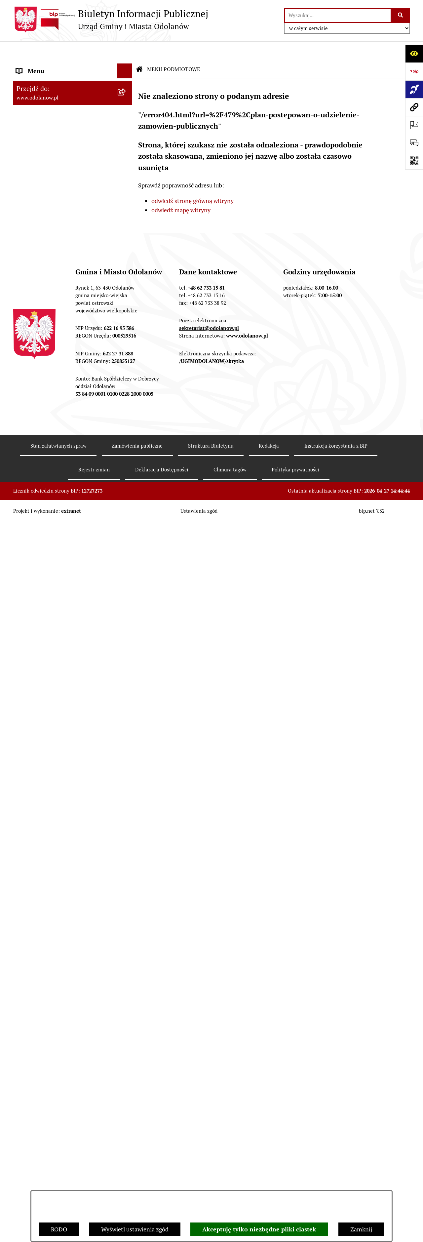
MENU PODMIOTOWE (45, 66)
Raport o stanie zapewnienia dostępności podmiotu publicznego (62, 835)
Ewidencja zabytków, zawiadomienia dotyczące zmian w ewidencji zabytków (63, 888)
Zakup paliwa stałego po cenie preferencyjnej (55, 859)
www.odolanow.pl (247, 1140)
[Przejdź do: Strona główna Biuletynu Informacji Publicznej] (139, 49)
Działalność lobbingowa (47, 200)
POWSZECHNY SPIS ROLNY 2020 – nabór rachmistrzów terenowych (62, 960)
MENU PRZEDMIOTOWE (48, 215)
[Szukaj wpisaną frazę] (401, 15)
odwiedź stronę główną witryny (192, 181)
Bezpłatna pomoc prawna (49, 926)
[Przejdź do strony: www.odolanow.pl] (414, 107)
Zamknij (361, 1229)
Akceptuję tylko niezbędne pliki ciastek (259, 1229)
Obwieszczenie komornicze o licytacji (65, 911)
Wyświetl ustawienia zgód (135, 1229)
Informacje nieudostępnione (53, 816)
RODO (59, 1229)
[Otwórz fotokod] (414, 161)
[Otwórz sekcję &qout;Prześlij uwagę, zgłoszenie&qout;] (414, 143)
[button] (126, 66)
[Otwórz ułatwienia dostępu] (414, 53)
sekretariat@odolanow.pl (209, 1133)
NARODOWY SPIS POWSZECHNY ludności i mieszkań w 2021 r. (60, 984)
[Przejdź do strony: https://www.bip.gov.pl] (414, 71)
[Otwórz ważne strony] (414, 125)
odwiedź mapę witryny (181, 190)
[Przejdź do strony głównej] (110, 19)
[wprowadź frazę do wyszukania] (338, 15)
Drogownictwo (35, 941)
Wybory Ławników (40, 1004)
